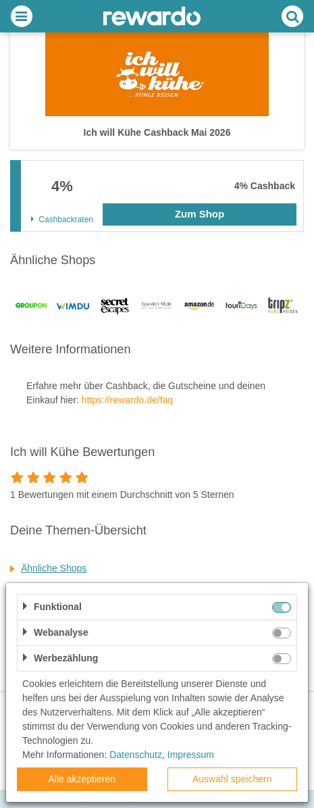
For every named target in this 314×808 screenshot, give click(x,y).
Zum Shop (199, 214)
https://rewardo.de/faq (127, 400)
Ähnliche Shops (53, 568)
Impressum (190, 754)
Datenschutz (135, 754)
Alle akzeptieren (81, 779)
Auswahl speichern (232, 779)
